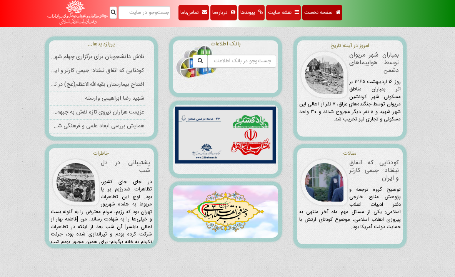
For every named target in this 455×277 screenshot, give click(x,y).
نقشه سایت (283, 12)
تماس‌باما (193, 12)
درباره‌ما (223, 12)
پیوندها (251, 12)
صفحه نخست (322, 12)
